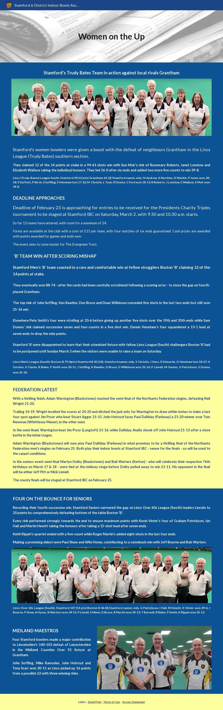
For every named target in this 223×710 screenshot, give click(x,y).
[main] (112, 36)
